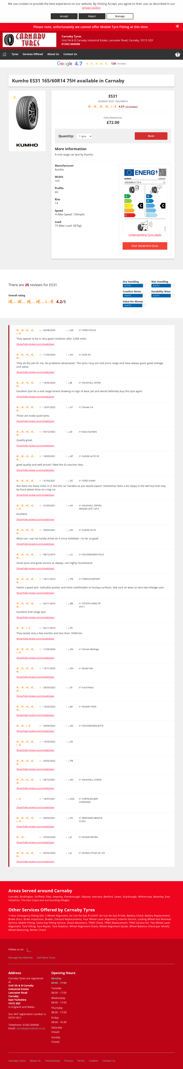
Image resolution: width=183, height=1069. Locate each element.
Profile (59, 186)
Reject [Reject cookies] (92, 14)
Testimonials (52, 1059)
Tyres (15, 52)
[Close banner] (178, 24)
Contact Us (70, 52)
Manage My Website (20, 956)
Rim (57, 197)
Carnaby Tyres (17, 1059)
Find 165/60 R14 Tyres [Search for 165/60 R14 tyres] (145, 244)
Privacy (69, 1059)
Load (58, 220)
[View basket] (177, 52)
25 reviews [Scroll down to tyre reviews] (131, 104)
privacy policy (91, 8)
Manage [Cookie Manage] (120, 14)
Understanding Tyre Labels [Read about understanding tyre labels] (144, 233)
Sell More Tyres (46, 956)
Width (59, 175)
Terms (81, 1059)
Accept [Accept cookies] (64, 14)
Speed (59, 209)
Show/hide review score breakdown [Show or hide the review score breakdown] (35, 342)
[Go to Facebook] (29, 948)
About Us (53, 52)
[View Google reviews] (91, 62)
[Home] (4, 52)
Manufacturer (64, 164)
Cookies (93, 1059)
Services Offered (33, 52)
